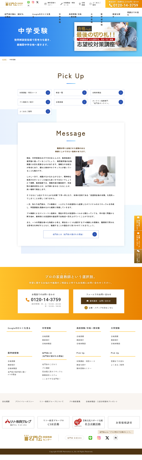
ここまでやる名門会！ (51, 385)
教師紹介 (46, 346)
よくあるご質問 (27, 117)
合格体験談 (98, 95)
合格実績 (60, 106)
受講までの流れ (117, 367)
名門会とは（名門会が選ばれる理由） (71, 240)
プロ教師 (46, 374)
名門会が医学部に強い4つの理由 (17, 379)
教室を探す (81, 371)
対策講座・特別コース (30, 95)
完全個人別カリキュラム (52, 377)
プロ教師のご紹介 (28, 106)
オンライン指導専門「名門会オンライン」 (103, 106)
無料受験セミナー (84, 374)
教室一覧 (60, 95)
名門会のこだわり (49, 370)
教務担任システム (49, 381)
